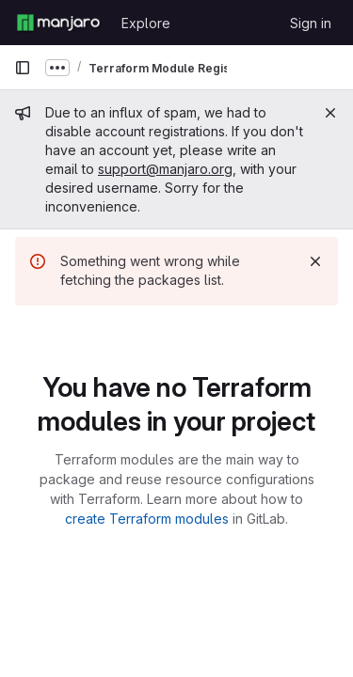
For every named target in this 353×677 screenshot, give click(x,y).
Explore (145, 23)
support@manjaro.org (165, 169)
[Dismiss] (315, 261)
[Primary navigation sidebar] (23, 68)
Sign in (310, 23)
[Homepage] (58, 23)
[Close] (330, 113)
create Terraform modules (147, 519)
